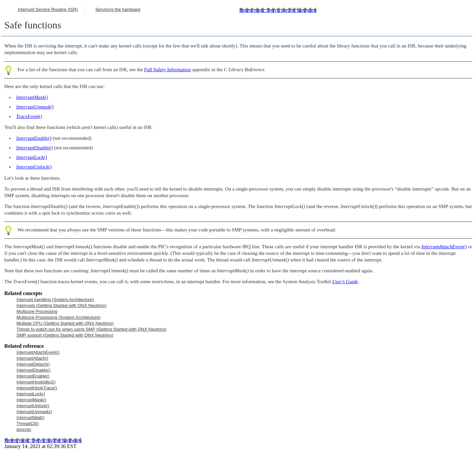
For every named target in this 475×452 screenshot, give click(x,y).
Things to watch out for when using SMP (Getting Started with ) (91, 329)
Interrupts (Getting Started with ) (61, 305)
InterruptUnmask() (34, 411)
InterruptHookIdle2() (36, 381)
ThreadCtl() (27, 423)
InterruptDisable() (33, 370)
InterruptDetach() (33, 364)
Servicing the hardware (117, 9)
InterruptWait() (30, 417)
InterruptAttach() (32, 358)
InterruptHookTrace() (36, 387)
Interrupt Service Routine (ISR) (48, 9)
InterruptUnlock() (32, 405)
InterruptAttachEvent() (37, 352)
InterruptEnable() (32, 376)
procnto (23, 429)
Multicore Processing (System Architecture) (58, 317)
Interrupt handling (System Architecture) (55, 299)
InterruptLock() (30, 393)
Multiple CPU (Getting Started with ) (64, 323)
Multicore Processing (36, 311)
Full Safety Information (167, 69)
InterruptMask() (31, 399)
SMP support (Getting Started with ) (64, 335)
